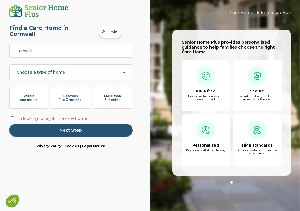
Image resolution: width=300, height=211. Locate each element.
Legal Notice (93, 146)
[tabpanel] (231, 103)
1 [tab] (231, 182)
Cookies (71, 146)
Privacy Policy (49, 146)
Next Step (70, 130)
